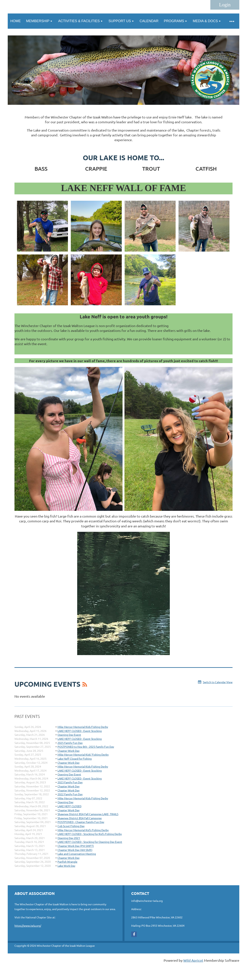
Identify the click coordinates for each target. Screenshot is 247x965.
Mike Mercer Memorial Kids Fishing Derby (83, 726)
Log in (224, 5)
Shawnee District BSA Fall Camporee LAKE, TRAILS (88, 814)
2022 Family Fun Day (70, 794)
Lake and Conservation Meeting (77, 853)
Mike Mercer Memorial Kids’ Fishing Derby (83, 754)
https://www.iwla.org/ (27, 925)
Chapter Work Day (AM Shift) (75, 850)
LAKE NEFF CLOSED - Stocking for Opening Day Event (90, 841)
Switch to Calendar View (218, 682)
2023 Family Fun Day (70, 782)
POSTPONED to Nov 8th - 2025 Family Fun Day (86, 746)
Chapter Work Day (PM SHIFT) (76, 846)
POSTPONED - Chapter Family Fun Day (81, 822)
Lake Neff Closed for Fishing (75, 758)
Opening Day (65, 802)
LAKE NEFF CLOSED (69, 806)
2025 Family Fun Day (70, 742)
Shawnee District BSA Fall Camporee (80, 818)
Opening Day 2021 (69, 838)
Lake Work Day (66, 865)
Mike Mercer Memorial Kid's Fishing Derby (83, 830)
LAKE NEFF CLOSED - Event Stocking (80, 731)
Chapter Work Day (69, 750)
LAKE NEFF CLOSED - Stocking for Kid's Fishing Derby (90, 834)
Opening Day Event (69, 734)
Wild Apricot (193, 960)
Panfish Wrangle (67, 861)
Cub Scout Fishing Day (71, 826)
